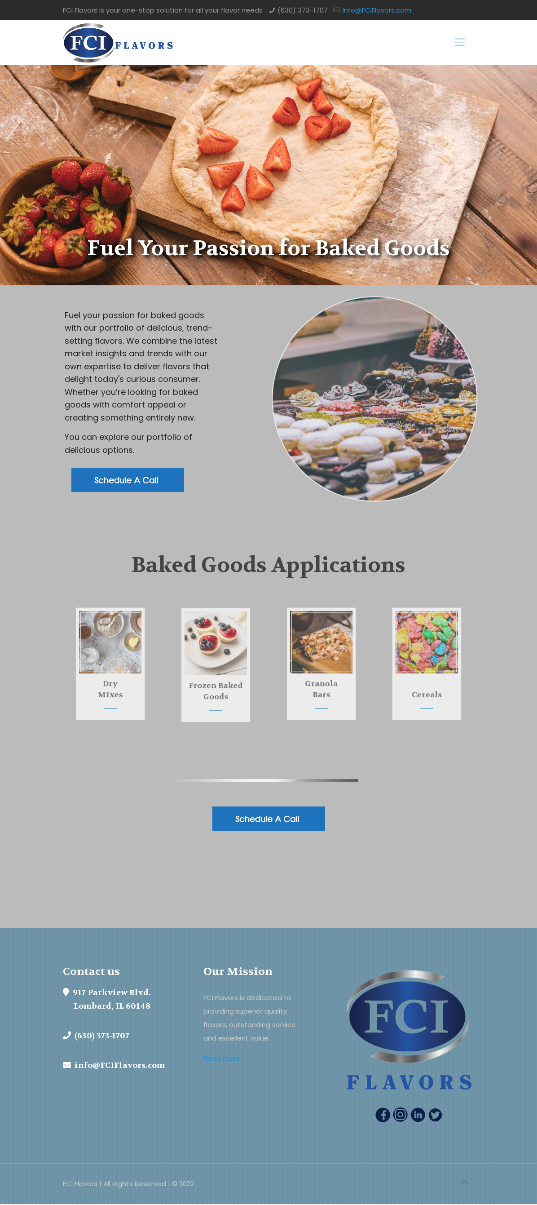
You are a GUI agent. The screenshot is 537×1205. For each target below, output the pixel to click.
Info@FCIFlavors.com (377, 10)
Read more (222, 1058)
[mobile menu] (459, 42)
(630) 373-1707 (302, 10)
